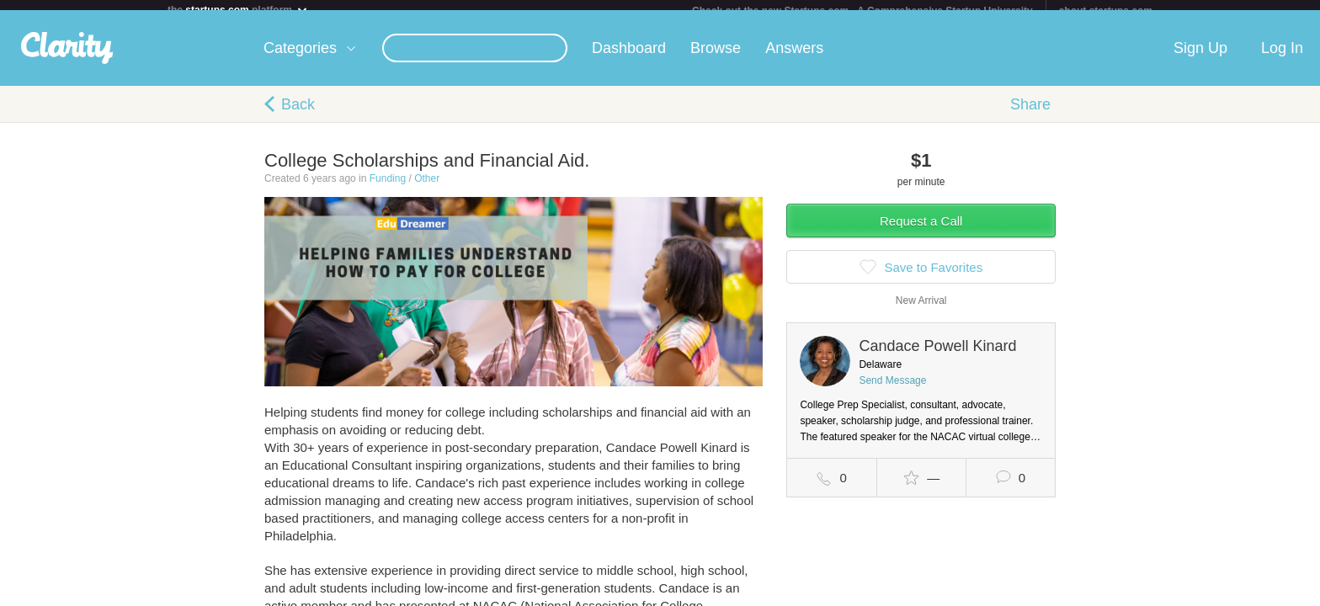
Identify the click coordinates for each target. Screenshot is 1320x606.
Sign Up (1200, 58)
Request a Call (921, 231)
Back (298, 114)
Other (426, 188)
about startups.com (1105, 11)
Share (1030, 114)
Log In (1282, 58)
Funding (388, 188)
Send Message (892, 390)
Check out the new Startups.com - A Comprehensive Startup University (862, 11)
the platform (238, 9)
